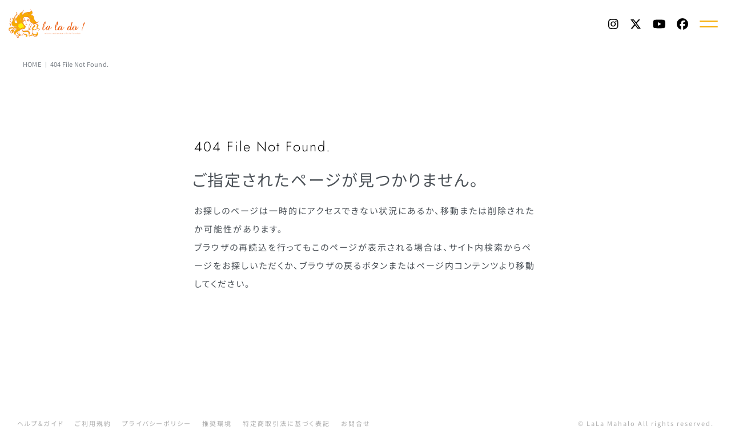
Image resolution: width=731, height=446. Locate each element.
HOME (32, 64)
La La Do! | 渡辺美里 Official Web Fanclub (49, 23)
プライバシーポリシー (156, 423)
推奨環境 (217, 423)
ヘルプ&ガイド (40, 423)
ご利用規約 (93, 423)
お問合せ (356, 423)
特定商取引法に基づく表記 (286, 423)
